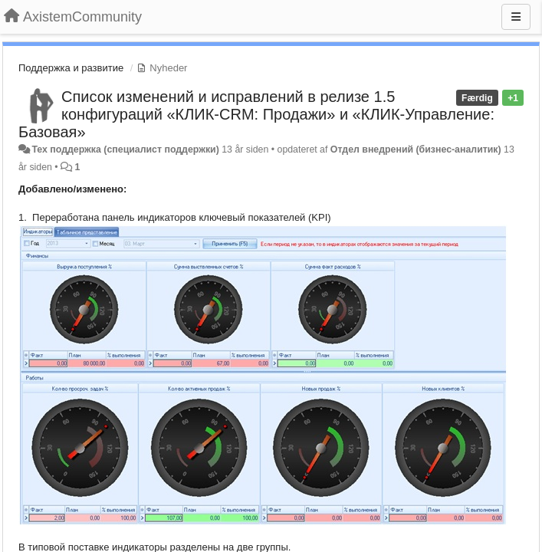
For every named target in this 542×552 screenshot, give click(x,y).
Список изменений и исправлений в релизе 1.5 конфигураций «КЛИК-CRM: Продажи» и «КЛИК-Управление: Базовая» (256, 114)
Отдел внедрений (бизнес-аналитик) (415, 149)
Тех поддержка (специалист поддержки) (124, 149)
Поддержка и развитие (70, 68)
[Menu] (516, 17)
